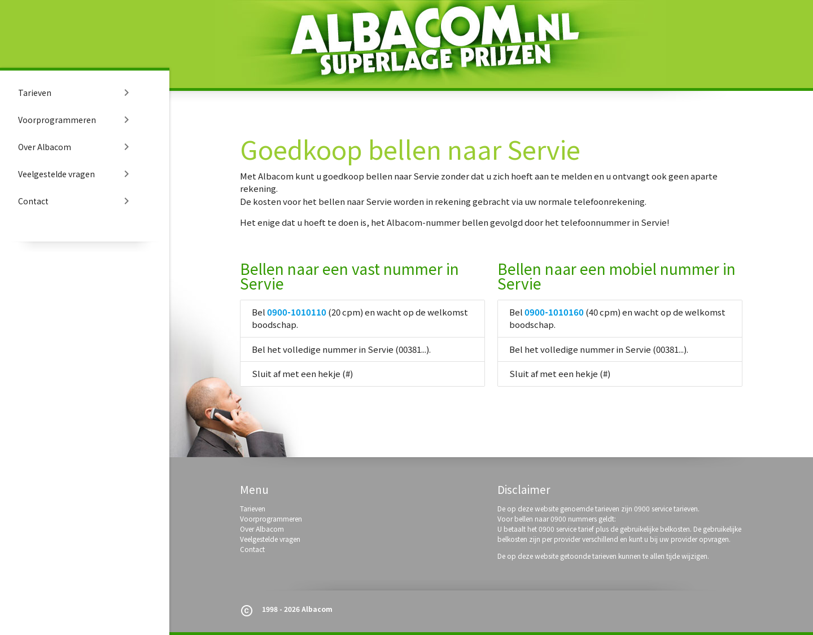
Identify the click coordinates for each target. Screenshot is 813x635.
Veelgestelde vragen (75, 173)
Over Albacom (75, 146)
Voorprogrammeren (75, 119)
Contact (75, 200)
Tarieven (75, 92)
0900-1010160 (554, 312)
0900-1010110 (296, 312)
